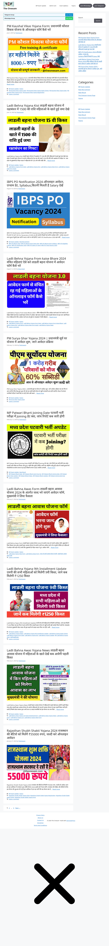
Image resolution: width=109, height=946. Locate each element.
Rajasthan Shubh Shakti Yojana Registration (42, 795)
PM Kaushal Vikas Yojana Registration (33, 92)
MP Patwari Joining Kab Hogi (57, 476)
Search (80, 18)
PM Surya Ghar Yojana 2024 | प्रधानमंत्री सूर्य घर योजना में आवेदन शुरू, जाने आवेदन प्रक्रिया (37, 340)
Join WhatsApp (86, 6)
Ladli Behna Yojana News (46, 325)
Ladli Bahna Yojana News (16, 633)
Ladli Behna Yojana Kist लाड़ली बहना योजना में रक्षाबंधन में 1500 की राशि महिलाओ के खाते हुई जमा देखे (38, 107)
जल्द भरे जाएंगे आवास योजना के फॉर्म (48, 554)
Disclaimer (40, 823)
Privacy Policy (40, 815)
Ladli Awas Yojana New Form (17, 554)
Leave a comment (14, 94)
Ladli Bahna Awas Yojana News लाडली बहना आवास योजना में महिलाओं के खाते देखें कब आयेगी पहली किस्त (38, 653)
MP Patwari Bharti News (25, 476)
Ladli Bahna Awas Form (32, 554)
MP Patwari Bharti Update (40, 476)
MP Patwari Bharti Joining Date (51, 474)
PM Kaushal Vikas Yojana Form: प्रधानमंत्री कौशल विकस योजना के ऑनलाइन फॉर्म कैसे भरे (38, 28)
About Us (40, 818)
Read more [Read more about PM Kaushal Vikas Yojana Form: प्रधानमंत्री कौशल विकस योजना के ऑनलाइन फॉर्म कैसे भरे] (10, 84)
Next (17, 808)
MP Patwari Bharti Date (15, 474)
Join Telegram (99, 6)
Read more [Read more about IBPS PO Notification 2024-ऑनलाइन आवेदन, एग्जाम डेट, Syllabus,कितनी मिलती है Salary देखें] (65, 237)
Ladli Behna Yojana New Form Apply (28, 325)
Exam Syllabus (64, 6)
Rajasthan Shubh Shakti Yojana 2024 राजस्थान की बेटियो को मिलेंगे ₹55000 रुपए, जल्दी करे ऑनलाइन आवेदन (37, 734)
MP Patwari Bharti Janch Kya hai (32, 474)
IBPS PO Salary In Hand (34, 245)
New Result (22, 472)
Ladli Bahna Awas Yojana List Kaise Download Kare (23, 715)
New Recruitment (24, 242)
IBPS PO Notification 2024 (19, 245)
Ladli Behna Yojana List (17, 717)
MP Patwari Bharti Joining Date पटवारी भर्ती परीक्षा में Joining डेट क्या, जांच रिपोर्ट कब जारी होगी (35, 414)
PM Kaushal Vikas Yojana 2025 (17, 90)
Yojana (74, 6)
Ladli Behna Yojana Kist (33, 167)
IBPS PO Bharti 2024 (14, 243)
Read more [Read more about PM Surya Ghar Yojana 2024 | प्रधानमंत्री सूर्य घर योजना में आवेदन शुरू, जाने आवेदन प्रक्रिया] (40, 393)
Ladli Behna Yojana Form (16, 323)
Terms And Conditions (40, 825)
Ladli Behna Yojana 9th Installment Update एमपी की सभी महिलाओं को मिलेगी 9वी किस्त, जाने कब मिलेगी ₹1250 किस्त (37, 572)
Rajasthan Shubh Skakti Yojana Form (25, 797)
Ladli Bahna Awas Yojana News (47, 715)
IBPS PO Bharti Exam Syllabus (48, 243)
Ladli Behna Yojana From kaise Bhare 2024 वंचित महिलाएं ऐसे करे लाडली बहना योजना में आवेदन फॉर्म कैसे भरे (36, 262)
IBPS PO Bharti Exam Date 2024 (30, 243)
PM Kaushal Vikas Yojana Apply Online (38, 90)
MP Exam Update (41, 6)
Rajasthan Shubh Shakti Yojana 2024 (19, 795)
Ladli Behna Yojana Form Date (17, 167)
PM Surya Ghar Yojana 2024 (17, 399)
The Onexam (10, 8)
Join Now (69, 15)
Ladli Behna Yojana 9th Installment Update (36, 633)
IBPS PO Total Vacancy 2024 (49, 245)
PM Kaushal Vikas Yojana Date (58, 90)
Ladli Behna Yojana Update (46, 635)
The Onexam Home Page (86, 95)
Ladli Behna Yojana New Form (49, 167)
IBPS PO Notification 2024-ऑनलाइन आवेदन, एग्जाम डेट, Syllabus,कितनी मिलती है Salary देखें (35, 183)
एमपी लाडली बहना (14, 637)
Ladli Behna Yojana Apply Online (58, 633)
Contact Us (40, 820)
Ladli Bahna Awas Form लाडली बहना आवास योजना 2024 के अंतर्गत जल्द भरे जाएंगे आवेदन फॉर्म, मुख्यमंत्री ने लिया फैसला (36, 492)
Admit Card (52, 6)
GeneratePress (70, 820)
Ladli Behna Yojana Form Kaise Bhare (52, 323)
